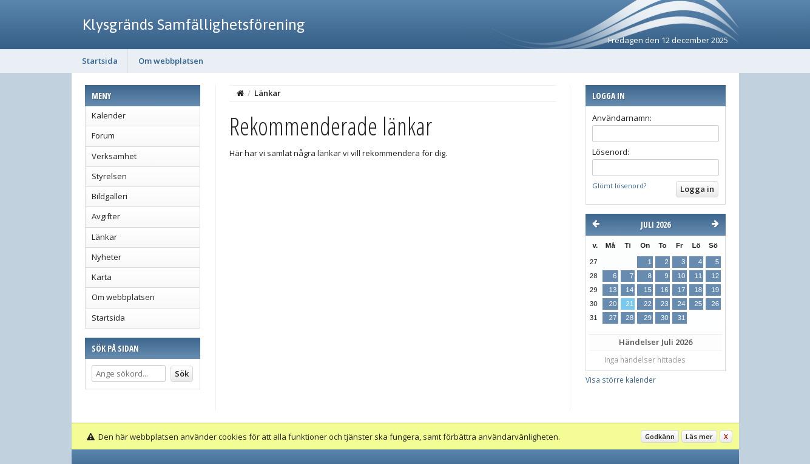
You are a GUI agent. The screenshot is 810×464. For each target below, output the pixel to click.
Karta (102, 276)
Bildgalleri (109, 196)
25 (698, 303)
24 (681, 303)
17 (681, 289)
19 (715, 289)
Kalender (109, 115)
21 (629, 303)
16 (665, 289)
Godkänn (660, 436)
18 (698, 289)
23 (665, 303)
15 (648, 289)
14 (629, 289)
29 (648, 317)
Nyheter (106, 256)
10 (681, 275)
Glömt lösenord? (619, 185)
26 (715, 303)
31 (681, 317)
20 (613, 303)
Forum (103, 135)
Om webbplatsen (170, 60)
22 (648, 303)
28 (629, 317)
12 (715, 275)
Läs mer (699, 436)
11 (698, 275)
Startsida (100, 60)
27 (613, 317)
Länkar (104, 236)
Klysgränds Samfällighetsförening (194, 24)
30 (665, 317)
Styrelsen (109, 176)
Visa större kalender (621, 379)
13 (613, 289)
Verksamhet (114, 156)
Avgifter (106, 216)
